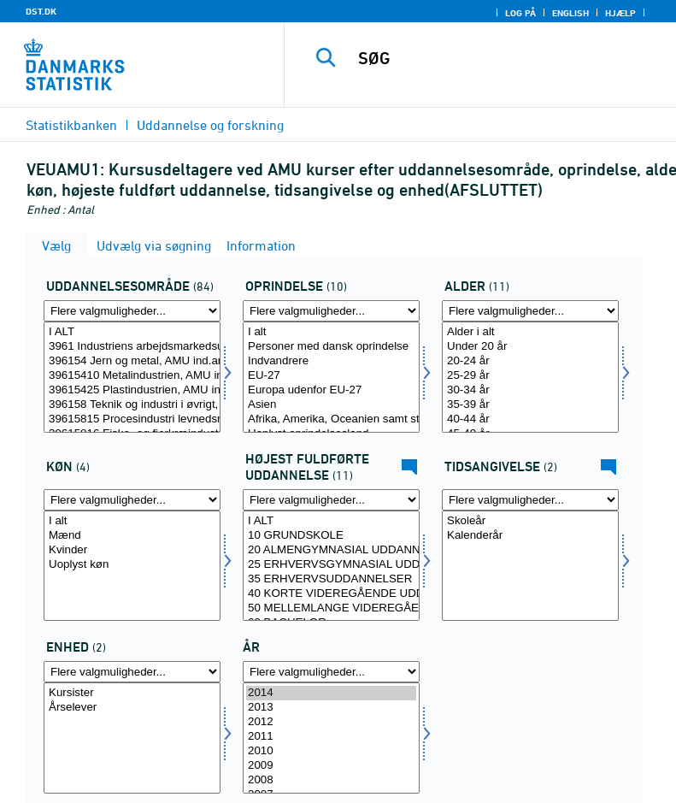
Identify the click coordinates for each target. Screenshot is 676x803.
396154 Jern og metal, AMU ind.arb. (132, 361)
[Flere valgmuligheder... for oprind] (331, 311)
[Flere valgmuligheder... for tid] (331, 671)
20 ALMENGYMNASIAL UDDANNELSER (331, 550)
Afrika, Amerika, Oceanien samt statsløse (331, 419)
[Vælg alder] (530, 377)
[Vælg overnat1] (132, 738)
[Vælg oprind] (331, 377)
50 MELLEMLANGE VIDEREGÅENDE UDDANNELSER (331, 608)
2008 (331, 780)
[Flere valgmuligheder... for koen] (132, 500)
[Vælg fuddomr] (132, 377)
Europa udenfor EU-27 (331, 390)
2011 (331, 736)
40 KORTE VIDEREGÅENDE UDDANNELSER (331, 594)
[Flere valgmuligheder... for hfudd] (331, 500)
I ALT (132, 332)
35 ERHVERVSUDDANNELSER (331, 579)
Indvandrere (331, 361)
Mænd (132, 535)
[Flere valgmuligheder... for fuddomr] (132, 311)
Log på (520, 13)
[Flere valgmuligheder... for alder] (530, 311)
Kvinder (132, 550)
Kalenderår (530, 535)
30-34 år (530, 390)
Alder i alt (530, 332)
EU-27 (331, 376)
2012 (331, 722)
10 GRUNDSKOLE (331, 535)
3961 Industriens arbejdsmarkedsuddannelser (132, 347)
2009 (331, 766)
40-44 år (530, 419)
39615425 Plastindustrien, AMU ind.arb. (132, 390)
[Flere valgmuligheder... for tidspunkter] (530, 500)
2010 (331, 751)
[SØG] (506, 58)
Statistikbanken (71, 125)
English (570, 13)
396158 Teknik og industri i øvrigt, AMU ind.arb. (132, 405)
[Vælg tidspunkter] (530, 566)
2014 (331, 693)
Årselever (132, 707)
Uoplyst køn (132, 565)
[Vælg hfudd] (331, 566)
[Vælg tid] (331, 738)
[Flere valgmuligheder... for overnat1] (132, 671)
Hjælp (620, 13)
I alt (331, 332)
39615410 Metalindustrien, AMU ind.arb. (132, 376)
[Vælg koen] (132, 566)
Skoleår (530, 521)
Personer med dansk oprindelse (331, 347)
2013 (331, 707)
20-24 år (530, 361)
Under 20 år (530, 347)
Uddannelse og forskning (210, 125)
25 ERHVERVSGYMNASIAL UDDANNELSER (331, 565)
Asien (331, 405)
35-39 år (530, 405)
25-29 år (530, 376)
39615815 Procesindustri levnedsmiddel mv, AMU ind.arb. (132, 419)
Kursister (132, 693)
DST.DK (41, 11)
